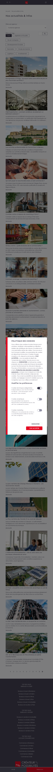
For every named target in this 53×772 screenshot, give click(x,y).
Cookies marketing (23, 412)
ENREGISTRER (35, 424)
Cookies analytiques (23, 401)
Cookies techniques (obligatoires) (23, 390)
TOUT (34, 428)
